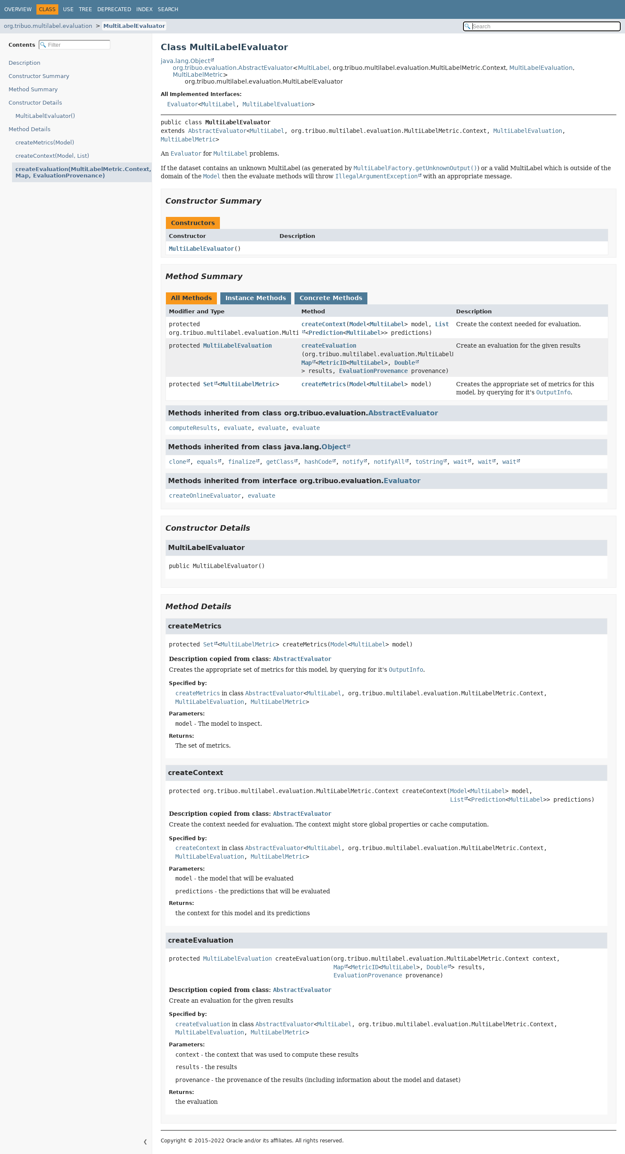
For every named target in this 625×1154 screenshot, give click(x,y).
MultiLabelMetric (198, 74)
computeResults (193, 427)
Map (306, 362)
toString (429, 461)
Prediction (326, 332)
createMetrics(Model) (44, 142)
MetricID (332, 362)
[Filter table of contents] (75, 45)
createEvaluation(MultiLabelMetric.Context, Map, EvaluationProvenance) (75, 172)
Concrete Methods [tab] (331, 298)
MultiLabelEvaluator (134, 26)
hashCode (318, 461)
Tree (85, 9)
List (457, 799)
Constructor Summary (39, 76)
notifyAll (389, 461)
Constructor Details (35, 102)
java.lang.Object (185, 60)
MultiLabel (313, 67)
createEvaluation (328, 345)
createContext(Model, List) (52, 156)
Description (26, 63)
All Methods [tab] (191, 298)
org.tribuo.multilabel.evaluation (48, 26)
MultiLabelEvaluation (541, 67)
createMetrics (323, 384)
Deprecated (114, 9)
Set (208, 384)
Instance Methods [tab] (255, 298)
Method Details (30, 129)
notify (353, 461)
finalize (241, 461)
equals (207, 461)
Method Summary (33, 89)
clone (177, 461)
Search (168, 9)
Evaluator (182, 104)
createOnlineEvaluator (205, 495)
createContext (323, 324)
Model (358, 324)
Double (404, 362)
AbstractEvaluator (217, 130)
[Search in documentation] (542, 26)
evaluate (237, 427)
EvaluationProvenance (373, 370)
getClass (280, 461)
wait (460, 461)
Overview (18, 9)
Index (144, 9)
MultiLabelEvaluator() (45, 116)
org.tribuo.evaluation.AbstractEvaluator (233, 67)
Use (68, 9)
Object (334, 447)
